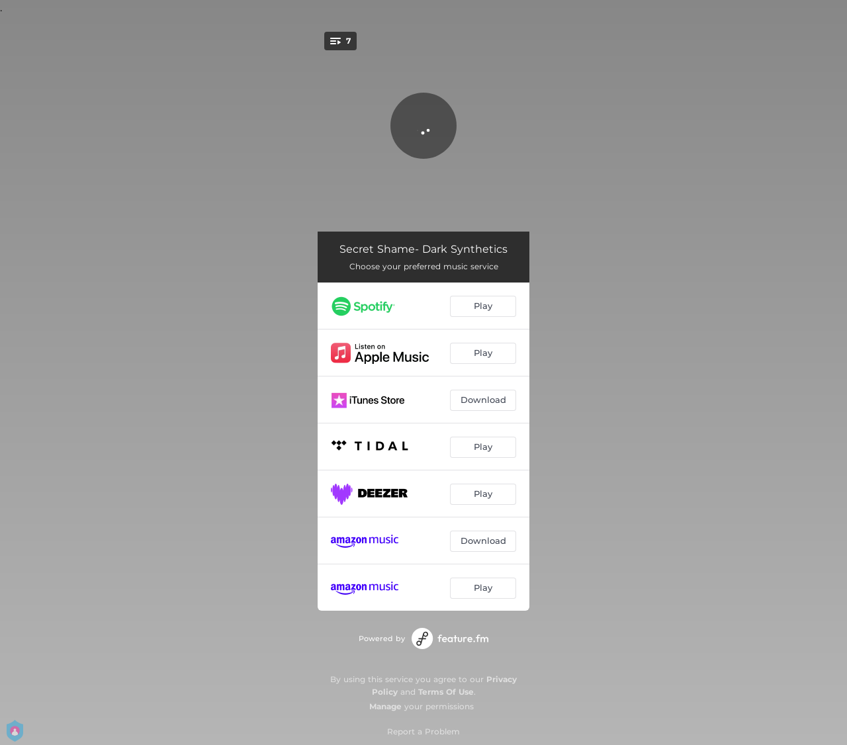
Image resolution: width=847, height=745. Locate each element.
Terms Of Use (446, 692)
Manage (385, 706)
